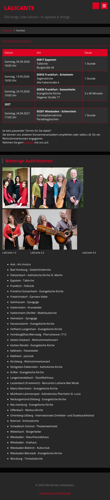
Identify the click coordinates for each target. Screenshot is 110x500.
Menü (104, 5)
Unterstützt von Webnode (55, 493)
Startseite (7, 30)
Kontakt (29, 142)
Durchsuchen (95, 5)
